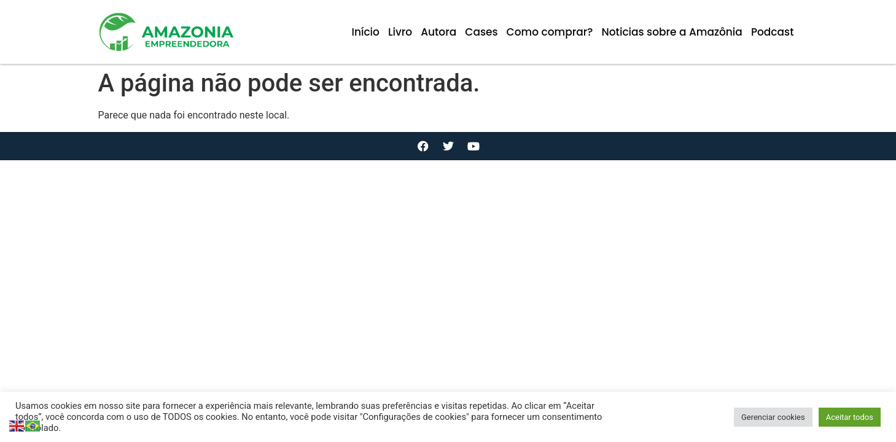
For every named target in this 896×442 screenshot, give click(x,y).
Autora (438, 32)
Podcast (772, 32)
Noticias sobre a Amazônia (671, 32)
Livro (400, 32)
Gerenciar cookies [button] (773, 417)
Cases (481, 32)
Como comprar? (550, 32)
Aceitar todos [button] (849, 417)
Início (365, 32)
